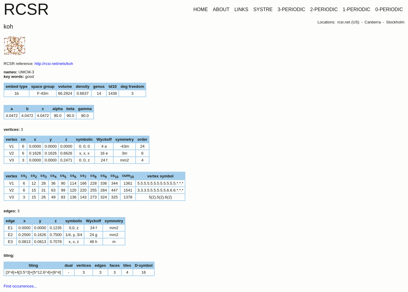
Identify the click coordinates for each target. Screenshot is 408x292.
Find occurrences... (20, 286)
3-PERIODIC (291, 9)
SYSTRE (263, 9)
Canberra (373, 22)
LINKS (241, 9)
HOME (200, 9)
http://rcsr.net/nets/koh (54, 63)
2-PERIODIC (324, 9)
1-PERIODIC (356, 9)
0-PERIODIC (389, 9)
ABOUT (221, 9)
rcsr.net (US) (348, 22)
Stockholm (395, 22)
